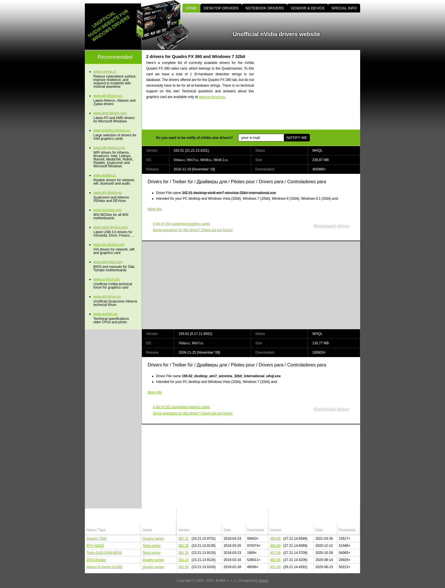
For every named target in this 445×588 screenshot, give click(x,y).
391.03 (183, 567)
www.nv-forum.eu (212, 97)
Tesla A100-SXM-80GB (104, 553)
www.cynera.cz (104, 71)
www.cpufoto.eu (105, 314)
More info (155, 209)
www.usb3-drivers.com (110, 227)
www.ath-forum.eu (107, 296)
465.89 (275, 539)
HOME (191, 8)
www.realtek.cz (104, 175)
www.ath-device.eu (107, 192)
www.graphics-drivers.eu (112, 130)
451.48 (275, 567)
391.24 (183, 560)
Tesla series (151, 546)
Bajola (263, 581)
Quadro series (153, 539)
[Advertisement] (312, 90)
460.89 (275, 546)
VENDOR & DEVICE (308, 8)
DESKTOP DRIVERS (221, 8)
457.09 (275, 553)
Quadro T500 (97, 539)
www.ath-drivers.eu (107, 95)
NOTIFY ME (296, 137)
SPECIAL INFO (344, 8)
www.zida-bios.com (108, 262)
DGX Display (96, 560)
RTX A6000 (95, 546)
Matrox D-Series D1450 (104, 567)
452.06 (275, 560)
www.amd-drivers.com (110, 113)
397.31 (183, 539)
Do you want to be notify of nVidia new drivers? (194, 138)
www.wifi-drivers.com (109, 147)
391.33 (183, 553)
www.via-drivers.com (109, 244)
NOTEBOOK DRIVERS (264, 8)
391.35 (183, 546)
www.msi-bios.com (107, 210)
